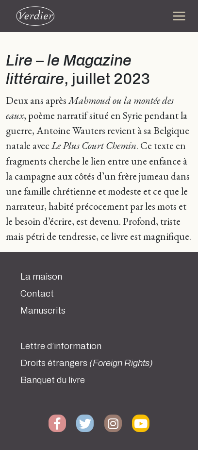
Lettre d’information (60, 346)
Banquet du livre (52, 380)
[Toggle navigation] (179, 16)
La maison (41, 277)
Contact (37, 294)
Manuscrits (43, 311)
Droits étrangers (86, 363)
